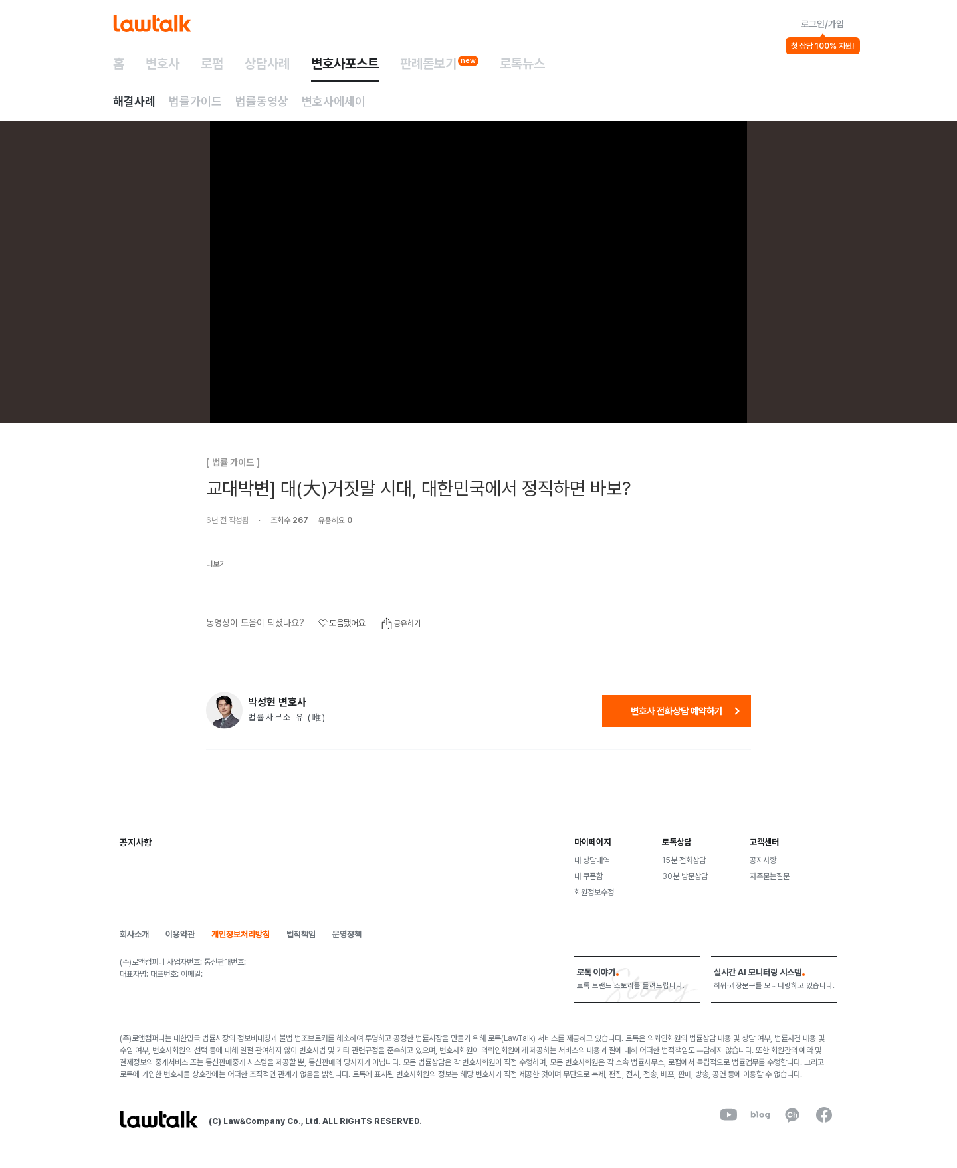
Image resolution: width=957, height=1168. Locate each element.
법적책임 (301, 934)
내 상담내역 (591, 860)
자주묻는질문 (770, 876)
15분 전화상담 (684, 860)
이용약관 (180, 934)
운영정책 (347, 934)
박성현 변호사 (277, 702)
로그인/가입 (822, 24)
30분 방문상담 (685, 876)
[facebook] (824, 1115)
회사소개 (134, 934)
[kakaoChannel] (792, 1115)
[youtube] (728, 1115)
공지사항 (763, 860)
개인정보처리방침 (240, 934)
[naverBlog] (760, 1115)
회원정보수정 (594, 892)
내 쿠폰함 (588, 876)
